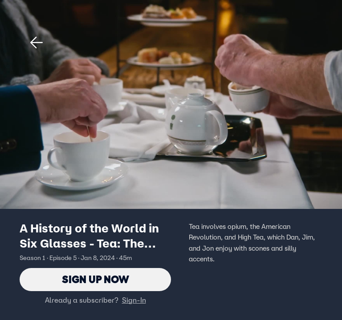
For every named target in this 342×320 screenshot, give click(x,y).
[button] (36, 43)
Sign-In (134, 300)
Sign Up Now (95, 279)
